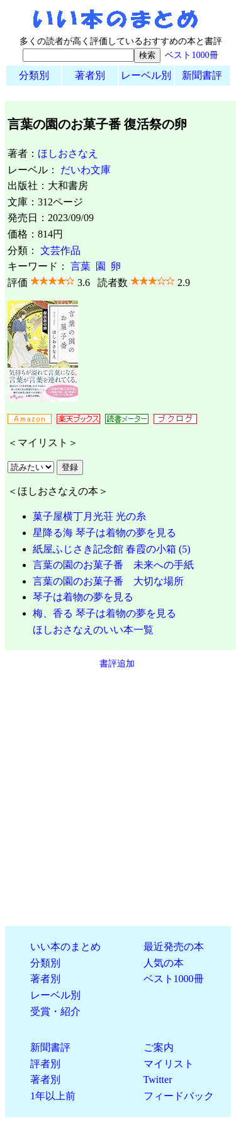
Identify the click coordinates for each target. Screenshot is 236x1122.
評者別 (45, 1063)
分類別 (34, 75)
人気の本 (163, 963)
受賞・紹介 (55, 1011)
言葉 (80, 266)
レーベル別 (146, 75)
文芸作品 (60, 250)
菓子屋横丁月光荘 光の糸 (89, 516)
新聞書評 (202, 75)
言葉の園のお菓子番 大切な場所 (108, 581)
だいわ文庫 (85, 169)
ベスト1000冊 (191, 55)
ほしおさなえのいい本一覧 (93, 629)
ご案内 (158, 1047)
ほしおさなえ (68, 153)
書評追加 (117, 663)
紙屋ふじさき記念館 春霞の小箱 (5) (112, 549)
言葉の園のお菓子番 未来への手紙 (113, 564)
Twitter (157, 1079)
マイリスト (168, 1063)
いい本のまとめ (65, 946)
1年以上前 (53, 1096)
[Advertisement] (118, 798)
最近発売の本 (173, 946)
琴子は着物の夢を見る (83, 597)
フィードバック (178, 1096)
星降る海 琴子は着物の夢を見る (104, 532)
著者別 (90, 75)
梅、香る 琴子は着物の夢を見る (104, 613)
